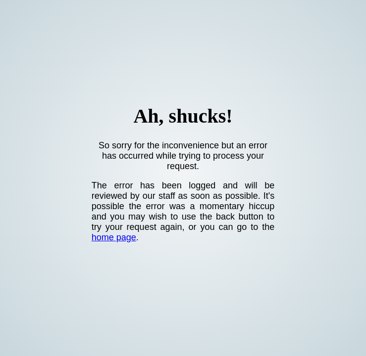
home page (114, 237)
